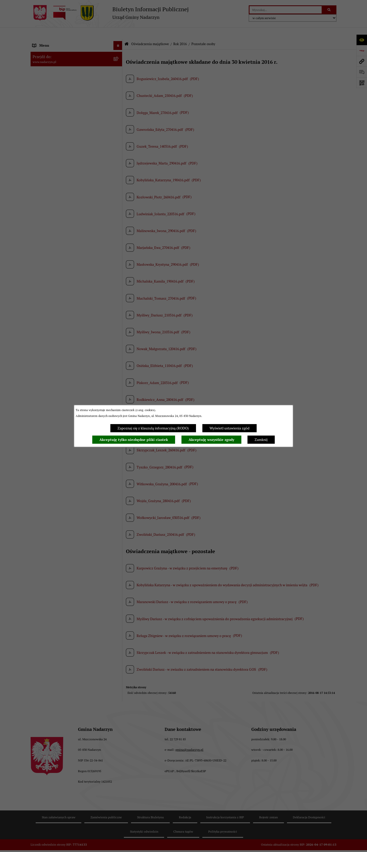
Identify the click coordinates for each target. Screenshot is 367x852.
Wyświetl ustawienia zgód (229, 428)
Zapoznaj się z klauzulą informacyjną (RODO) (153, 428)
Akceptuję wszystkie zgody (211, 439)
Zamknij (261, 439)
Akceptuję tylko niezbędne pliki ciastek (133, 439)
